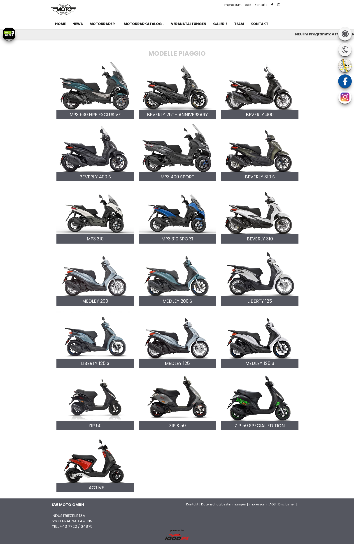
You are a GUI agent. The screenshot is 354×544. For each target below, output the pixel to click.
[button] (103, 24)
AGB (248, 4)
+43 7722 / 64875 (76, 526)
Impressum (233, 4)
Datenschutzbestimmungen (223, 504)
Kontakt (261, 4)
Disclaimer (286, 504)
